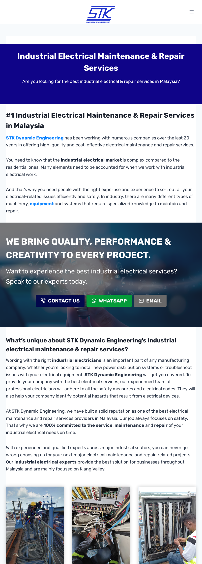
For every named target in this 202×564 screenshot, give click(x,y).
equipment (42, 203)
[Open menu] (191, 12)
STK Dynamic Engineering (34, 138)
